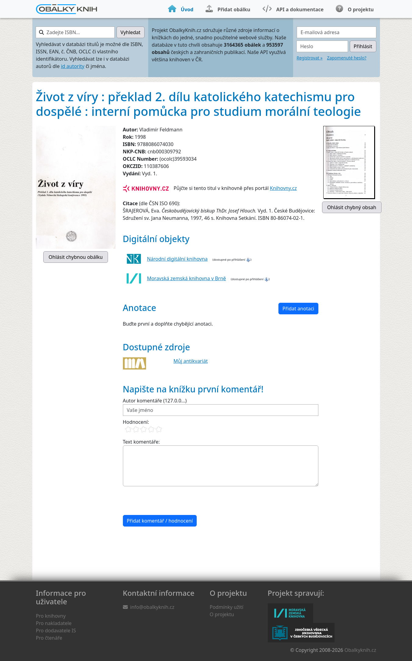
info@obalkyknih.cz (152, 607)
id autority (72, 66)
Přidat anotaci (298, 308)
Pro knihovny (51, 616)
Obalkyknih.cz (360, 650)
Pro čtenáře (49, 637)
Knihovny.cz (283, 188)
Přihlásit (363, 46)
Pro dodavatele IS (56, 630)
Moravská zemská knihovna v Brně (186, 278)
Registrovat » (310, 58)
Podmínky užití (226, 607)
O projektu (222, 614)
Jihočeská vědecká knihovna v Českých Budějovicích (301, 632)
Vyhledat (130, 32)
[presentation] (169, 501)
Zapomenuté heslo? (346, 58)
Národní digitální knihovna (177, 258)
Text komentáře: (141, 441)
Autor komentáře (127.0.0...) (155, 400)
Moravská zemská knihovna (290, 613)
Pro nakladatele (54, 623)
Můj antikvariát (191, 361)
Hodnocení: (136, 422)
